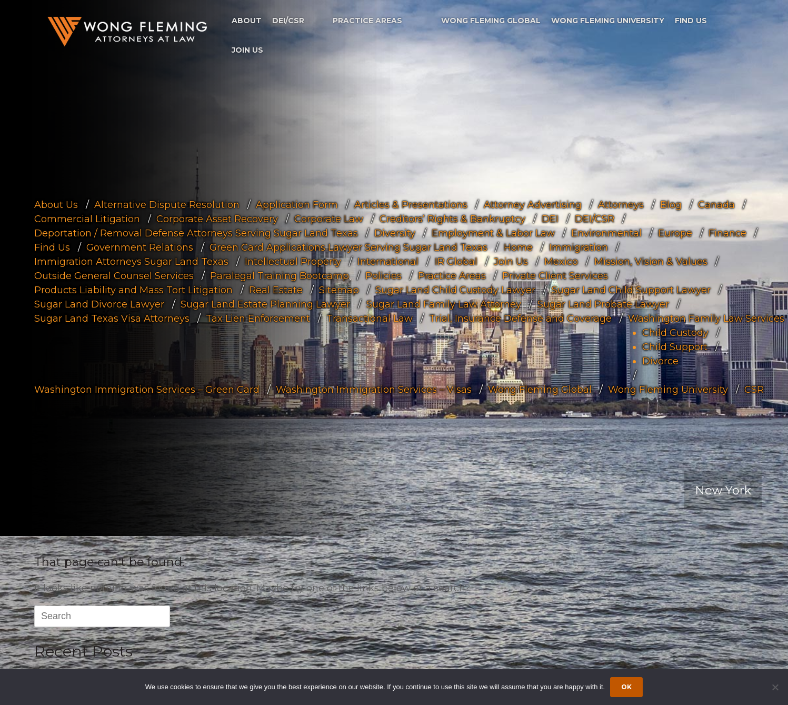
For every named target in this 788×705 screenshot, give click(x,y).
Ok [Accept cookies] (626, 687)
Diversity (394, 233)
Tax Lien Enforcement (258, 318)
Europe (675, 233)
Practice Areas (367, 20)
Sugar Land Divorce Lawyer (99, 304)
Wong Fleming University (607, 20)
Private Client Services (555, 276)
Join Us (247, 50)
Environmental (606, 233)
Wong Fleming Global (491, 20)
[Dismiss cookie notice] (775, 687)
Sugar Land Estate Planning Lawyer (265, 304)
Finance (727, 233)
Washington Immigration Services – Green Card (147, 389)
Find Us (691, 20)
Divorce (660, 361)
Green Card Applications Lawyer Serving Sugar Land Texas (348, 247)
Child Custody (675, 333)
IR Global (456, 261)
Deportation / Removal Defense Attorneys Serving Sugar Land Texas (196, 233)
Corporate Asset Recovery (217, 219)
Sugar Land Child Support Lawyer (631, 290)
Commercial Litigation (87, 219)
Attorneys (621, 205)
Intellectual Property (293, 261)
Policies (383, 276)
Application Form (297, 205)
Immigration (578, 247)
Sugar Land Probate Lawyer (603, 304)
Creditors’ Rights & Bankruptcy (452, 219)
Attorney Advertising (533, 205)
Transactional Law (369, 318)
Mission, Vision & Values (650, 261)
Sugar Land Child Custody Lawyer (455, 290)
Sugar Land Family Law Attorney (443, 304)
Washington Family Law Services (706, 318)
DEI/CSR (288, 20)
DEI (550, 219)
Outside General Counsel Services (114, 276)
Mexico (561, 261)
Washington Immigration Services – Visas (374, 389)
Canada (716, 205)
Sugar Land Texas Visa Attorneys (111, 318)
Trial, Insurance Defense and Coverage (520, 318)
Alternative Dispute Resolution (167, 205)
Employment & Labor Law (493, 233)
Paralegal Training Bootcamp (279, 276)
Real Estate (276, 290)
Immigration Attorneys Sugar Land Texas (131, 261)
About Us (56, 205)
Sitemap (339, 290)
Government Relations (139, 247)
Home (518, 247)
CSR (754, 389)
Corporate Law (328, 219)
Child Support (674, 347)
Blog (671, 205)
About (247, 20)
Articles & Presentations (410, 205)
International (387, 261)
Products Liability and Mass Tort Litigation (133, 290)
